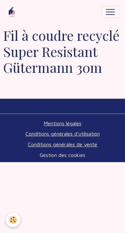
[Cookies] (13, 220)
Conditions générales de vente (62, 144)
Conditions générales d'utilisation (63, 134)
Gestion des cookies (62, 155)
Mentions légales (62, 123)
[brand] (13, 12)
